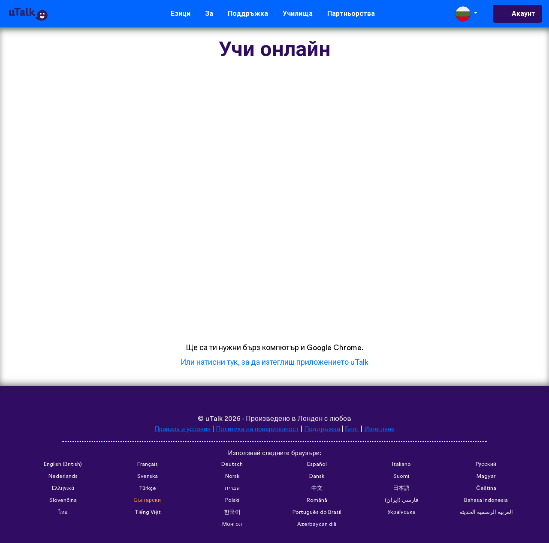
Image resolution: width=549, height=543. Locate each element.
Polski (232, 501)
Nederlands (63, 477)
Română (317, 501)
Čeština (486, 489)
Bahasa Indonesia (486, 501)
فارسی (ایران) (401, 501)
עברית (232, 489)
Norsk (232, 477)
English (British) (63, 465)
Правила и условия (176, 429)
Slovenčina (63, 501)
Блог (357, 429)
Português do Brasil (317, 513)
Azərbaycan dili (317, 525)
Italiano (401, 465)
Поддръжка (248, 13)
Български (147, 501)
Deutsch (232, 465)
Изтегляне (387, 429)
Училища (298, 13)
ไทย (63, 513)
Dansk (317, 477)
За (209, 13)
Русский (486, 465)
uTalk (214, 418)
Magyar (486, 477)
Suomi (401, 477)
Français (147, 465)
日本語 (401, 489)
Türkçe (147, 489)
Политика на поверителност (257, 429)
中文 (317, 489)
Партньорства (351, 13)
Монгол (232, 525)
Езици (180, 13)
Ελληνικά (62, 489)
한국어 (232, 513)
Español (317, 465)
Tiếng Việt (147, 513)
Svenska (147, 477)
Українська (401, 513)
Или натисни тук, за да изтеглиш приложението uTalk (274, 362)
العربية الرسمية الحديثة (486, 513)
